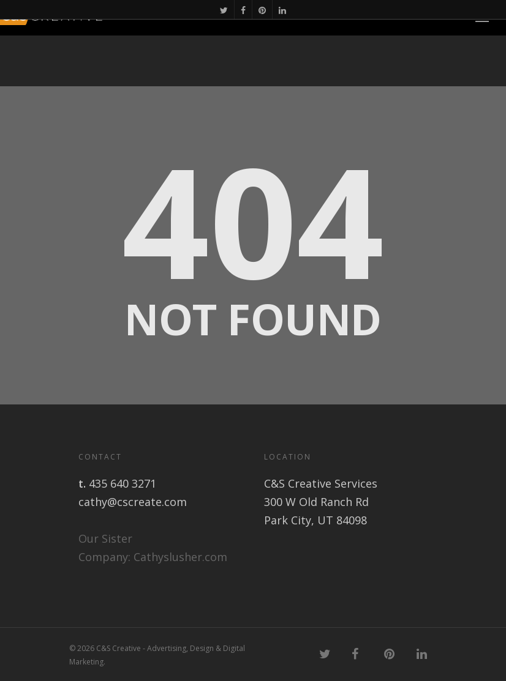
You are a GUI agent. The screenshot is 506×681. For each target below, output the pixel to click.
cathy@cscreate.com (132, 501)
